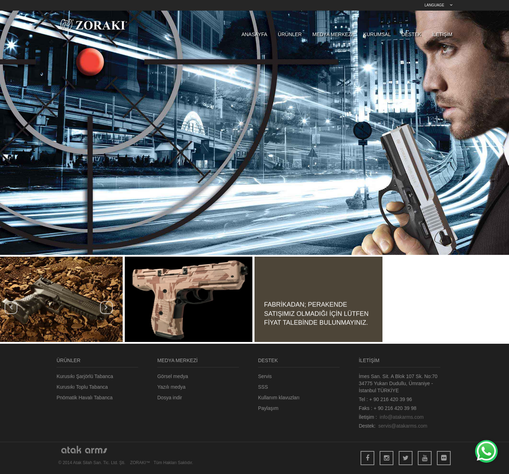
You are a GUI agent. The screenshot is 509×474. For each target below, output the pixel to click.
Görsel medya (172, 376)
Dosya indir (169, 397)
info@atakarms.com (402, 417)
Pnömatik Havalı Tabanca (85, 397)
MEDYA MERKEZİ (332, 34)
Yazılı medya (171, 387)
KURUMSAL (377, 34)
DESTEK (411, 34)
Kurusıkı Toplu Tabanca (82, 387)
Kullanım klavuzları (279, 397)
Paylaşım (268, 408)
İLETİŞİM (442, 34)
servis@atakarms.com (402, 426)
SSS (263, 387)
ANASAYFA (254, 34)
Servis (265, 376)
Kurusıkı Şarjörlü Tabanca (85, 376)
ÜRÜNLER (290, 34)
